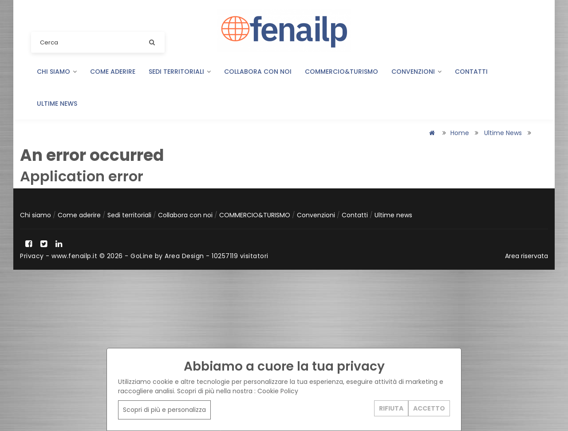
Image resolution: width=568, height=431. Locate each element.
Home (459, 132)
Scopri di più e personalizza (164, 409)
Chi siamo (57, 71)
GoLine (141, 255)
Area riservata (526, 255)
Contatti (471, 71)
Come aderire (112, 71)
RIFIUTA (391, 408)
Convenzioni (416, 71)
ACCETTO (429, 408)
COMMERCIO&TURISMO (341, 71)
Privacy (32, 255)
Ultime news (57, 103)
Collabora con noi (258, 71)
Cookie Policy (277, 391)
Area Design (184, 255)
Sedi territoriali (180, 71)
